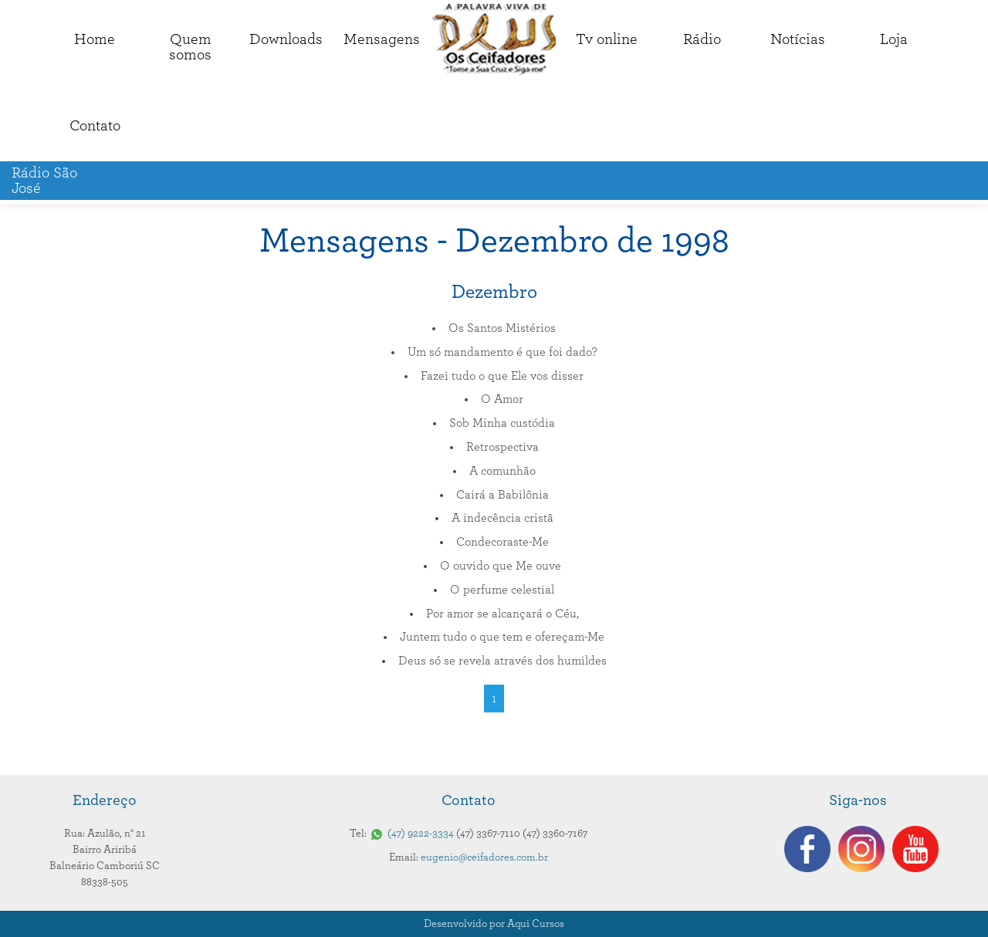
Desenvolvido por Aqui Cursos (494, 923)
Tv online (607, 39)
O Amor (502, 399)
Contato (94, 126)
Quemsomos (190, 47)
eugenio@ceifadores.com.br (484, 857)
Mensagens (381, 39)
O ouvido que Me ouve (502, 566)
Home (94, 39)
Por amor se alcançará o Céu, (502, 613)
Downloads (286, 39)
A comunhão (502, 471)
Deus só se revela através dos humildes (502, 661)
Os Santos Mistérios (502, 328)
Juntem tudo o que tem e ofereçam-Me (502, 637)
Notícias (797, 39)
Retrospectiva (502, 447)
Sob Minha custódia (502, 423)
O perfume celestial (502, 590)
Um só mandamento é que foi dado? (502, 352)
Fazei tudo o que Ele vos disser (502, 376)
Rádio (702, 39)
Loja (894, 39)
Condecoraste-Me (502, 542)
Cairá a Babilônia (502, 495)
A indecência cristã (502, 518)
